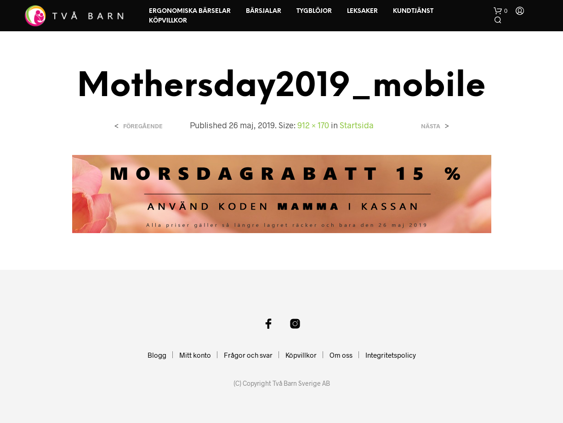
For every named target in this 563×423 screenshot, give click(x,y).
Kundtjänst (413, 11)
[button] (500, 11)
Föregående (143, 126)
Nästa (430, 126)
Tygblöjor (314, 11)
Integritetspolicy (390, 355)
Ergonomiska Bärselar (190, 11)
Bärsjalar (263, 11)
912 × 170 (313, 125)
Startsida (357, 125)
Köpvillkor (168, 21)
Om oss (341, 355)
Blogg (157, 355)
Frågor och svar (248, 355)
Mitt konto (195, 355)
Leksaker (362, 11)
